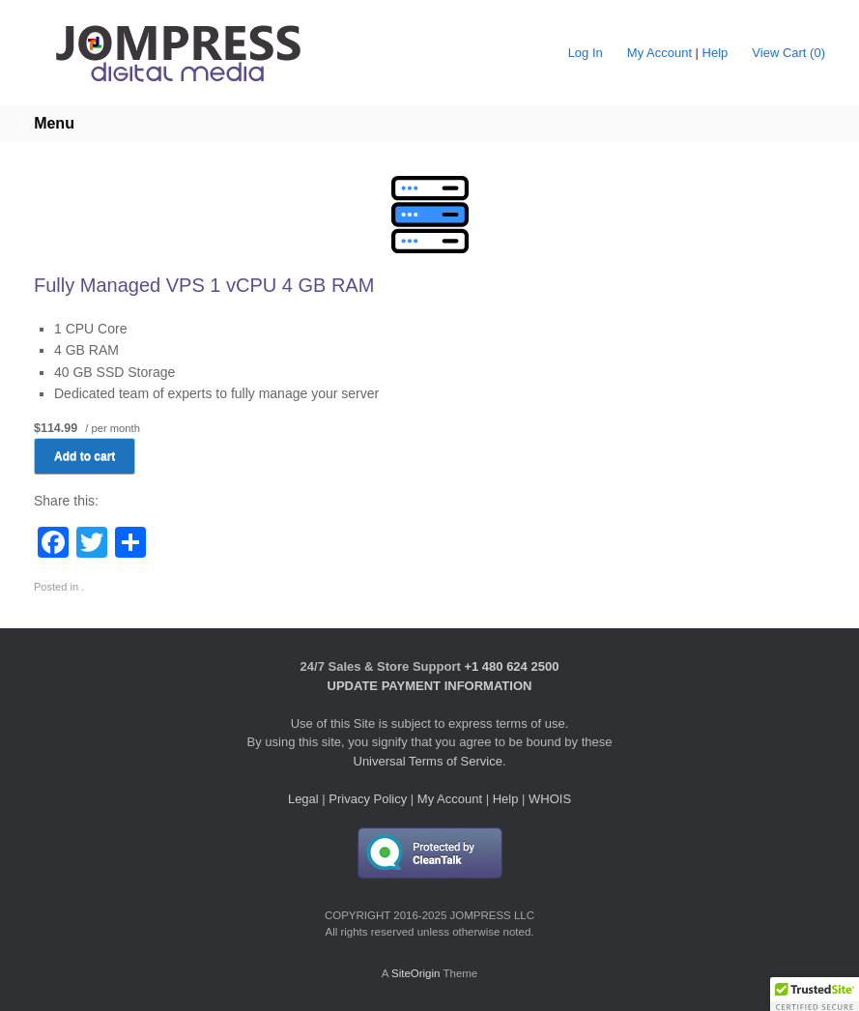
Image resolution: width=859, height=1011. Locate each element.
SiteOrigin (416, 973)
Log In (585, 52)
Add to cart (84, 456)
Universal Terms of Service (428, 761)
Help (715, 52)
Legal (303, 799)
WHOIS (550, 799)
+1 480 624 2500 (511, 666)
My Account (659, 52)
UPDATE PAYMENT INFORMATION (430, 686)
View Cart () (788, 52)
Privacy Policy (368, 799)
